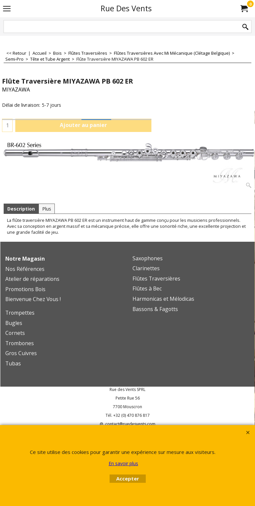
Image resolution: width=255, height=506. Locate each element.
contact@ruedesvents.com (130, 424)
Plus (46, 209)
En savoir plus (123, 463)
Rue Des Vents (126, 8)
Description (21, 209)
